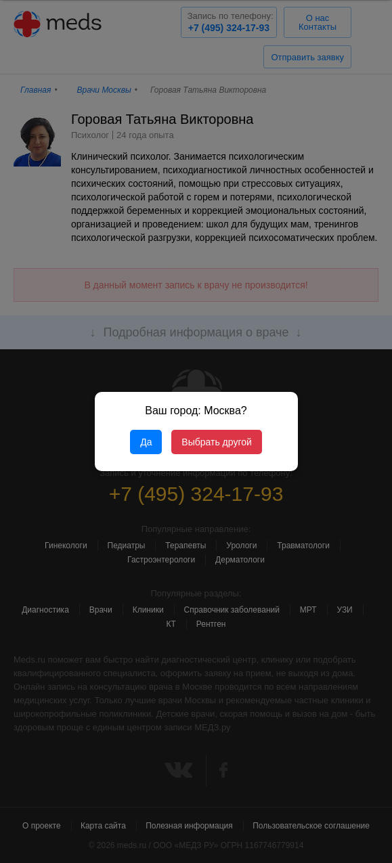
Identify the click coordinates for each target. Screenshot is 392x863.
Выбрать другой (216, 442)
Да (146, 442)
